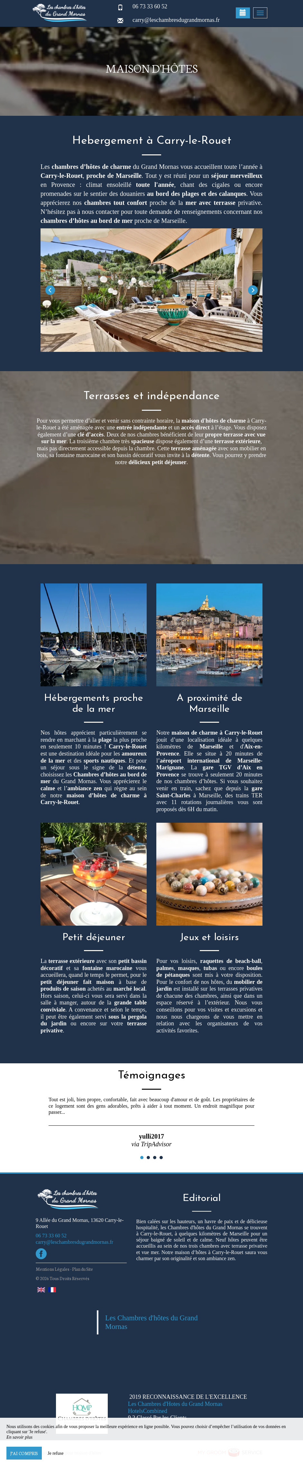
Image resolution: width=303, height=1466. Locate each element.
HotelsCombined (147, 1411)
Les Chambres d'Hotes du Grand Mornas (175, 1404)
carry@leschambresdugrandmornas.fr (176, 20)
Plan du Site (82, 1269)
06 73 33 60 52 (150, 6)
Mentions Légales (52, 1269)
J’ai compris (24, 1453)
